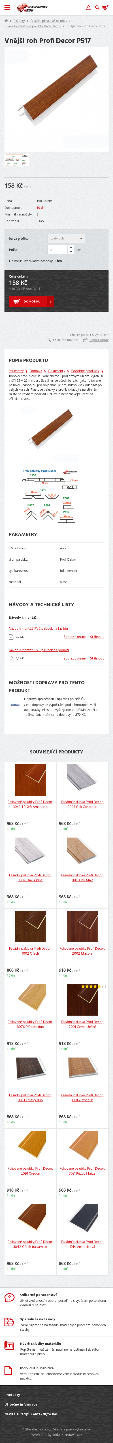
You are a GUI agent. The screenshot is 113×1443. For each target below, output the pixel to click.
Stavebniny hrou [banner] (32, 8)
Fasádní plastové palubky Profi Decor (34, 26)
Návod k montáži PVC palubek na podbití (39, 650)
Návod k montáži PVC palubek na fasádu (38, 628)
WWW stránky (41, 1434)
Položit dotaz (96, 340)
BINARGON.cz (71, 1434)
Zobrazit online (75, 637)
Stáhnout (97, 637)
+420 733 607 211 (64, 340)
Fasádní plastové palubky (48, 21)
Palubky (19, 21)
